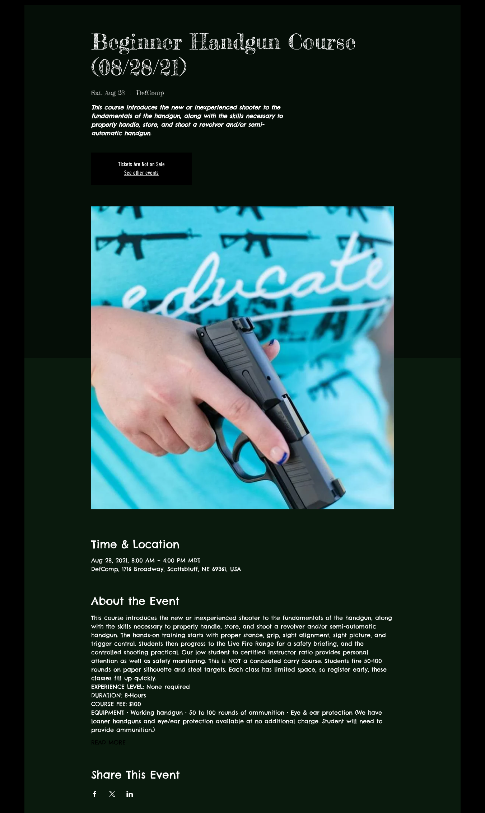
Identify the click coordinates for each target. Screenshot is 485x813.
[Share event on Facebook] (94, 794)
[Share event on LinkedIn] (129, 794)
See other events (141, 172)
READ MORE (108, 742)
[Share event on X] (112, 794)
